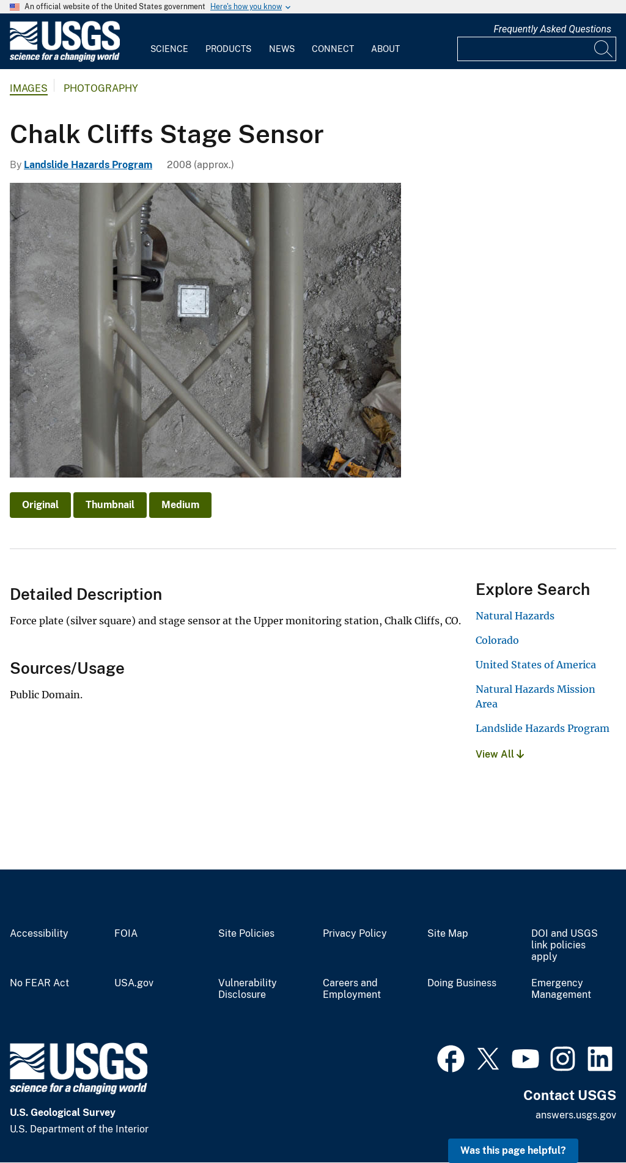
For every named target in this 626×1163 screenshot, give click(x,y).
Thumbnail (110, 505)
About (385, 49)
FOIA (126, 933)
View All (500, 754)
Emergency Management (561, 989)
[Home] (65, 59)
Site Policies (246, 933)
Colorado (497, 640)
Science (169, 49)
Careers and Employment (352, 989)
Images (29, 88)
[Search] (604, 49)
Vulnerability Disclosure (247, 989)
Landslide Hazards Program (88, 165)
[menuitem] (169, 41)
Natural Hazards (515, 616)
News (282, 49)
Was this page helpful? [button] (513, 1150)
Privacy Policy (355, 933)
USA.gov (133, 983)
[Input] (536, 49)
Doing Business (461, 983)
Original (40, 505)
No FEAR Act (39, 983)
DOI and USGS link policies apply (564, 945)
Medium (180, 505)
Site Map (447, 933)
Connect (333, 49)
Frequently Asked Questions (552, 29)
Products (228, 49)
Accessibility (39, 933)
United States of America (536, 665)
